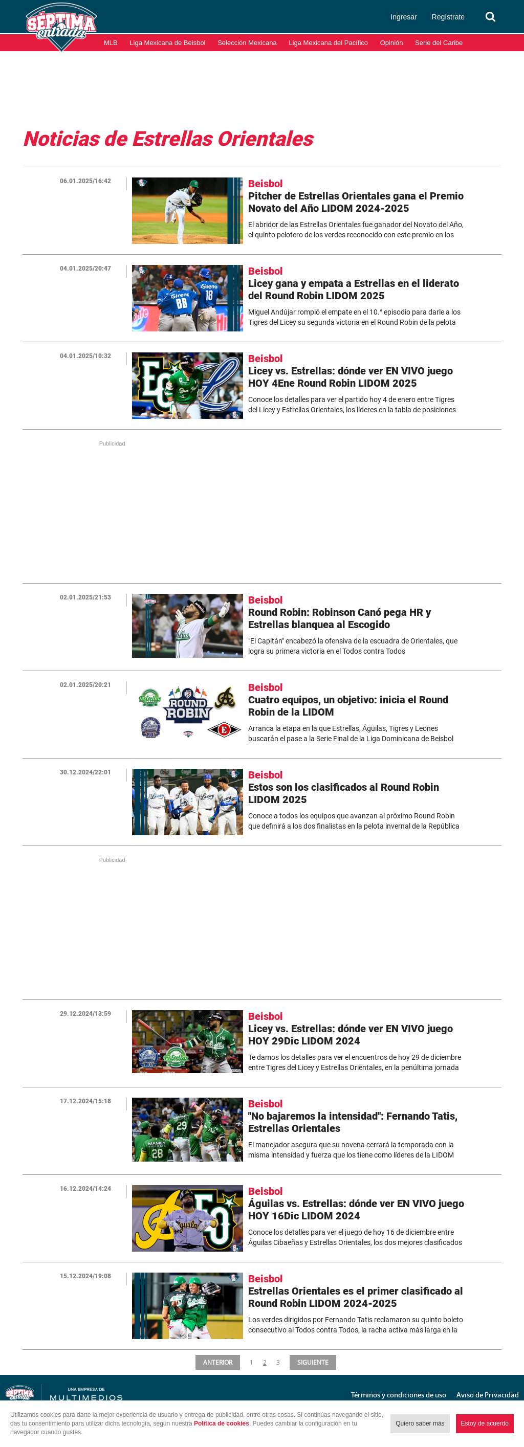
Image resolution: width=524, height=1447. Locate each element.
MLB (111, 43)
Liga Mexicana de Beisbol (167, 43)
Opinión (391, 43)
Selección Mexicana (247, 43)
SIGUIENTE (314, 1362)
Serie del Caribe (439, 43)
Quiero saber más (420, 1423)
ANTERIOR (217, 1362)
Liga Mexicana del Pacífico (328, 43)
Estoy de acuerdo (485, 1423)
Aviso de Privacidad (487, 1394)
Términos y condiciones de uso (398, 1394)
